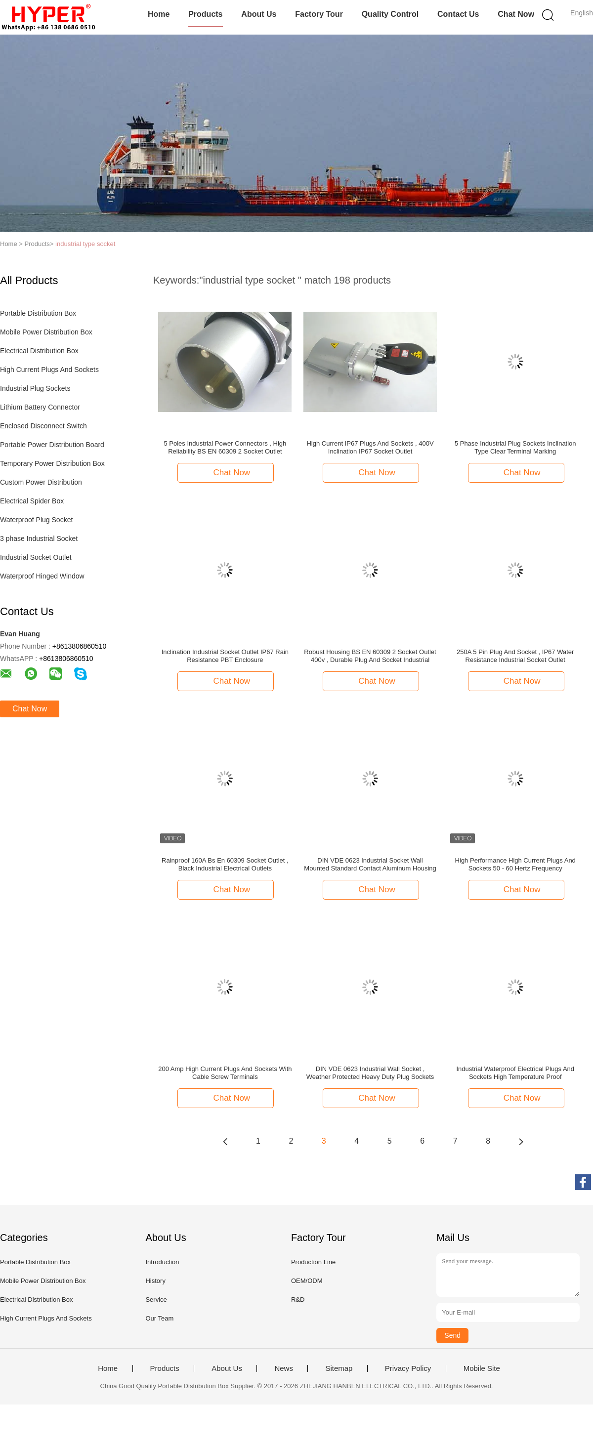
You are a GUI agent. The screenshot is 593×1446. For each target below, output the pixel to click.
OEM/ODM (307, 1280)
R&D (297, 1299)
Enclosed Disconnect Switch (43, 426)
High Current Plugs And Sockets (49, 369)
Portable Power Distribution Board (52, 445)
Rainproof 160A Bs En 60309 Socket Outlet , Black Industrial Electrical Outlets (225, 864)
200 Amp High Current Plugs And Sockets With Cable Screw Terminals (225, 1072)
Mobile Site (482, 1368)
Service (156, 1299)
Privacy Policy (408, 1368)
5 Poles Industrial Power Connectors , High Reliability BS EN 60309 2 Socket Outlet (225, 447)
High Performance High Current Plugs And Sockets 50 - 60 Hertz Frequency (515, 864)
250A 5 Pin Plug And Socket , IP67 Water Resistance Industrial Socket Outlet (515, 655)
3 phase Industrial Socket (39, 538)
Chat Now (516, 14)
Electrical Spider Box (32, 501)
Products (205, 14)
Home (158, 14)
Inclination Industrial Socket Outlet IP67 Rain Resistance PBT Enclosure (225, 655)
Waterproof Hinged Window (42, 576)
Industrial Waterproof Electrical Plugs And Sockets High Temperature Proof (515, 1072)
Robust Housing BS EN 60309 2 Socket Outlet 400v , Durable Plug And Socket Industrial (370, 655)
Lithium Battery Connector (40, 407)
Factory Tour (319, 14)
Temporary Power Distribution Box (52, 463)
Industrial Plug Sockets (35, 388)
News (283, 1368)
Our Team (159, 1318)
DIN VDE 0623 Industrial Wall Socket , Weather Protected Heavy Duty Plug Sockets (370, 1072)
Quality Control (390, 14)
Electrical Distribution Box (39, 351)
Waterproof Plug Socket (36, 520)
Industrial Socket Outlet (36, 557)
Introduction (162, 1262)
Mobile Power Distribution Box (46, 332)
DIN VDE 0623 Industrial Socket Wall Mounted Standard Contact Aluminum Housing (370, 864)
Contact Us (458, 14)
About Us (258, 14)
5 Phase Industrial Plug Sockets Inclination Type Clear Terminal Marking (515, 447)
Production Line (313, 1262)
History (155, 1280)
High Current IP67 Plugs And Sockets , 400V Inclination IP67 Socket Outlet (369, 447)
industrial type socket (85, 244)
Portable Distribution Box (38, 313)
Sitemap (338, 1368)
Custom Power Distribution (41, 482)
